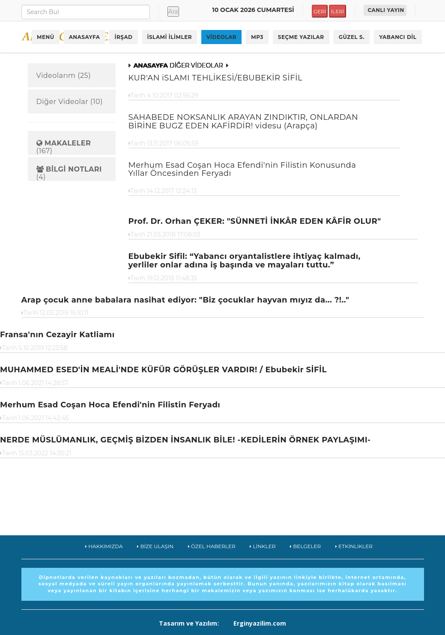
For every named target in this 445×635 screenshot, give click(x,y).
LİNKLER (262, 546)
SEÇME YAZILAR (301, 37)
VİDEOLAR (221, 37)
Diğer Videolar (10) (69, 102)
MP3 (257, 37)
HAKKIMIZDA (104, 546)
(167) (63, 146)
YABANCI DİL (397, 37)
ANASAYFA (84, 37)
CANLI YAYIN (386, 10)
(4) (69, 173)
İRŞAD (123, 37)
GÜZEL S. (352, 37)
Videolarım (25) (63, 76)
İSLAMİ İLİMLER (169, 37)
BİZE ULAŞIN (155, 546)
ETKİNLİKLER (354, 546)
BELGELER (305, 546)
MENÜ (45, 37)
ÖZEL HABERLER (212, 546)
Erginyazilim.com (259, 623)
